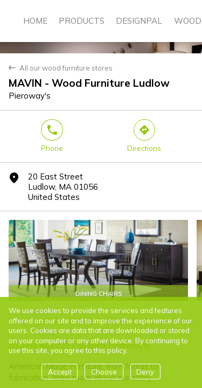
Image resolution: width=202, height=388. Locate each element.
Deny (145, 372)
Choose (104, 372)
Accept (60, 372)
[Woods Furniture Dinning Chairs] (98, 260)
